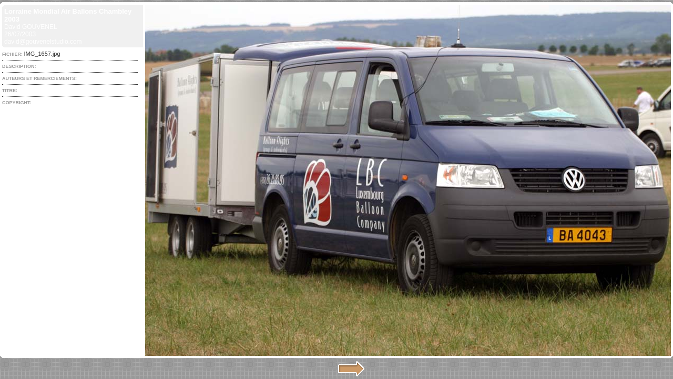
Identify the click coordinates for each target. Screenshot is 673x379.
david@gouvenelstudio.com (43, 41)
